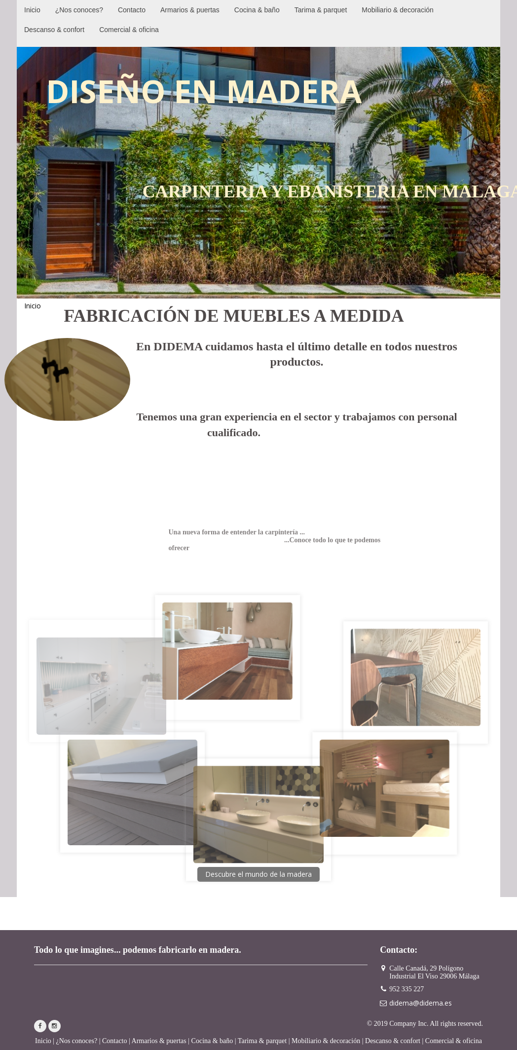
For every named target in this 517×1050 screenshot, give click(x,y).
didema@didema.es (420, 1003)
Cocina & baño (212, 1041)
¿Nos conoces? (77, 1041)
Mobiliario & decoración (326, 1041)
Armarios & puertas (159, 1041)
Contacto (114, 1041)
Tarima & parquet (262, 1041)
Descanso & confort (392, 1041)
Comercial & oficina (453, 1041)
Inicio (43, 1041)
